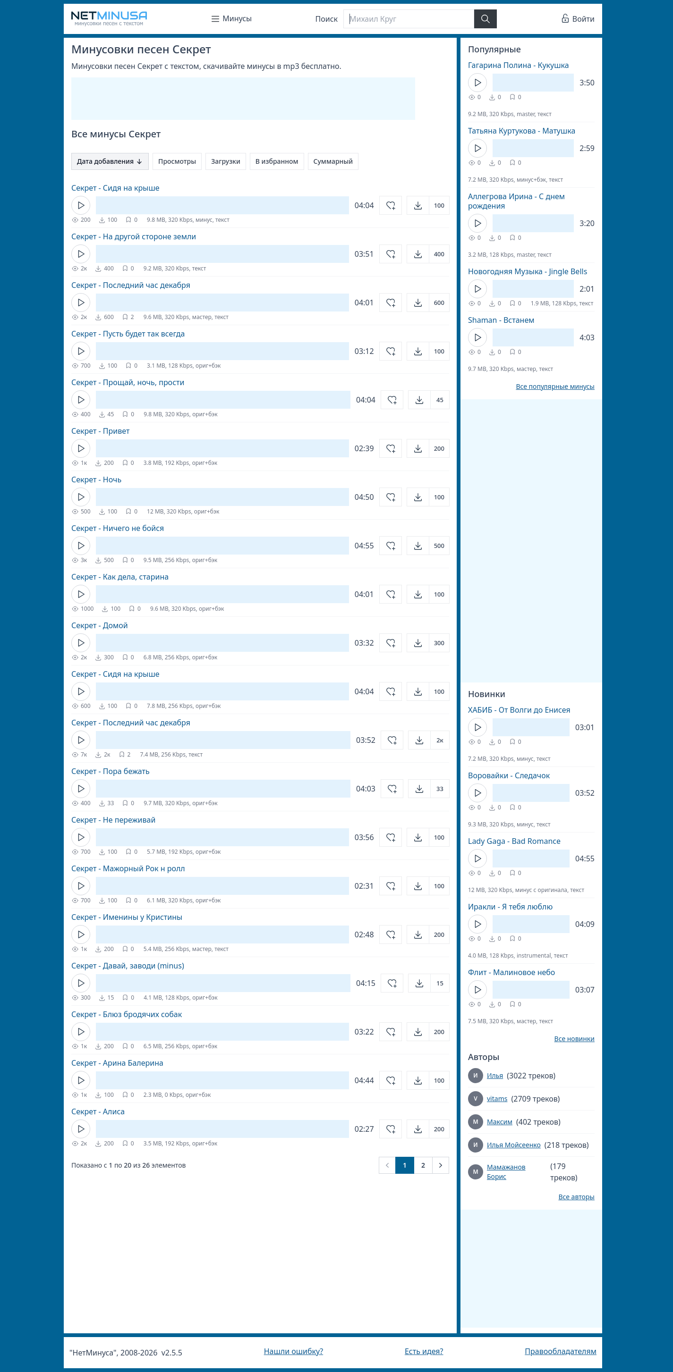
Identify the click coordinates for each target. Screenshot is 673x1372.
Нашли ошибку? (293, 1351)
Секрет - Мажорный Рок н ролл (128, 868)
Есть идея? (424, 1351)
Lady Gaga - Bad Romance (514, 841)
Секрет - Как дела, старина (120, 576)
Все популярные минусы (555, 386)
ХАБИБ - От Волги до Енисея (519, 710)
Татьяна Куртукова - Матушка (521, 130)
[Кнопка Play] (80, 205)
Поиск (326, 19)
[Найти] (485, 18)
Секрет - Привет (100, 431)
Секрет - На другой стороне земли (133, 236)
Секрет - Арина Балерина (117, 1063)
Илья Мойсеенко (514, 1144)
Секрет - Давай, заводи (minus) (127, 965)
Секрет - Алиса (98, 1111)
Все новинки (574, 1039)
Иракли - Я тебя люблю (510, 906)
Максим (499, 1121)
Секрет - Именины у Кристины (126, 917)
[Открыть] (428, 205)
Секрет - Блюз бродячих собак (126, 1014)
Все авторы (576, 1197)
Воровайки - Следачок (509, 775)
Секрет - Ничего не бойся (117, 528)
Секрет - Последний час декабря (130, 285)
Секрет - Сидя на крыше (115, 188)
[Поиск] (408, 18)
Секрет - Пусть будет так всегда (128, 333)
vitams (497, 1098)
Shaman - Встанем (501, 320)
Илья (495, 1075)
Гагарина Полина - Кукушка (518, 65)
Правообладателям (560, 1351)
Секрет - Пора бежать (110, 771)
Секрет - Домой (99, 625)
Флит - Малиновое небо (511, 972)
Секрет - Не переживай (113, 820)
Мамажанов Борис (506, 1171)
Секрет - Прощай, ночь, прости (127, 382)
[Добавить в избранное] (390, 205)
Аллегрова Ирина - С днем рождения (516, 201)
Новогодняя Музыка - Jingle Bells (527, 271)
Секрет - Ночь (96, 479)
